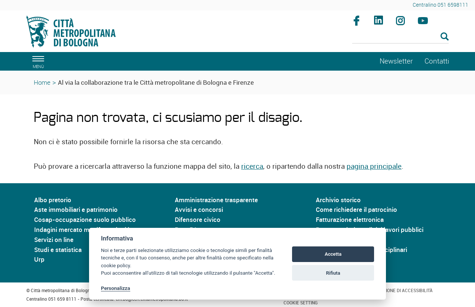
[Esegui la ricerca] (444, 37)
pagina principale (374, 166)
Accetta (333, 254)
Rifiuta (333, 273)
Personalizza (115, 288)
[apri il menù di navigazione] (37, 61)
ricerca (252, 166)
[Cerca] (400, 37)
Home (42, 82)
